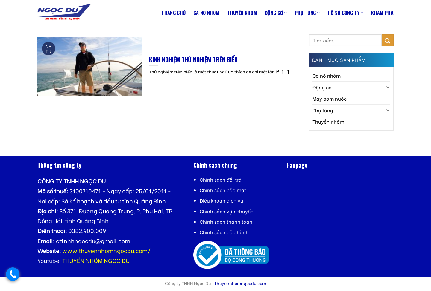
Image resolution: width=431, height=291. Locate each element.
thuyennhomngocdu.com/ (115, 250)
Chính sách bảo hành (224, 232)
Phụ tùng (307, 12)
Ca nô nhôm (206, 12)
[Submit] (388, 40)
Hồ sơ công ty (346, 12)
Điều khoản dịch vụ (221, 200)
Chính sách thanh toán (226, 221)
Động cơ (276, 12)
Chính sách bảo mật (223, 189)
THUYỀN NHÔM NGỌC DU (96, 260)
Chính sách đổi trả (221, 179)
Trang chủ (173, 12)
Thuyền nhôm (242, 12)
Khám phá (382, 12)
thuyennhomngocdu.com (240, 283)
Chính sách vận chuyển (227, 211)
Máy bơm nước (329, 98)
